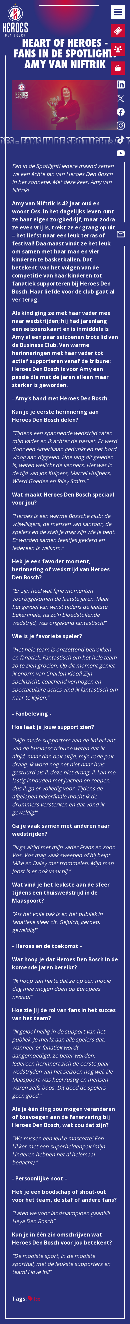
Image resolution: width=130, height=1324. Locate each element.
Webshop (116, 69)
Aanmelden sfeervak (116, 50)
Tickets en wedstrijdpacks (117, 31)
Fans (34, 1298)
